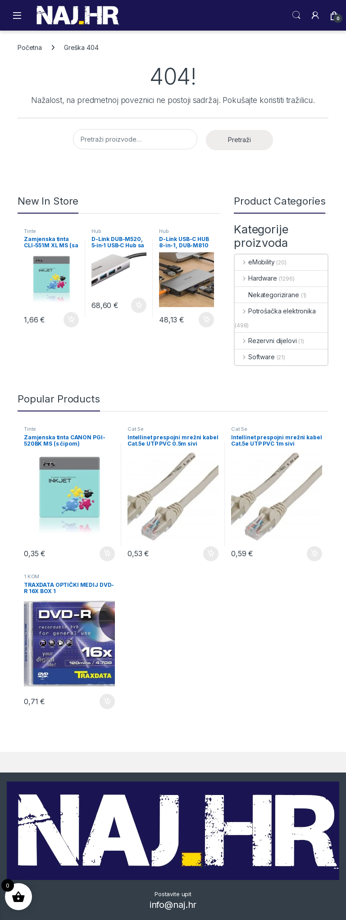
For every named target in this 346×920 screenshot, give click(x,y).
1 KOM (31, 576)
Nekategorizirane (267, 295)
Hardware (256, 278)
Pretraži (239, 139)
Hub (96, 231)
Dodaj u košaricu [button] (71, 319)
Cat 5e (135, 429)
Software (255, 357)
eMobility (255, 262)
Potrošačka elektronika (275, 311)
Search (296, 15)
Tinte (30, 231)
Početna (30, 47)
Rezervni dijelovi (265, 340)
